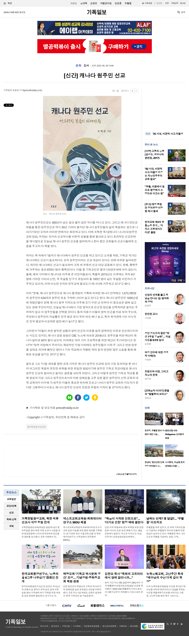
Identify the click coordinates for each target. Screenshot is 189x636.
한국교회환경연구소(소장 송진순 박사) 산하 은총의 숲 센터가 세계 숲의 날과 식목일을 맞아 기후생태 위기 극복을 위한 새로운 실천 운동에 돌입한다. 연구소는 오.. (41, 591)
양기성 (148, 378)
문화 (78, 65)
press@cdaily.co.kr (32, 90)
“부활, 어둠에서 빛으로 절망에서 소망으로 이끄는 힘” (155, 190)
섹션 (8, 3)
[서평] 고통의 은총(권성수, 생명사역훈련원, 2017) (154, 154)
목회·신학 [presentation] (11, 519)
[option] (155, 425)
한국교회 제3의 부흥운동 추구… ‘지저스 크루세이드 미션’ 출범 (154, 227)
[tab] (11, 499)
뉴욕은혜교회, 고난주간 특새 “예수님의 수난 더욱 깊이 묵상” (164, 577)
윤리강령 (134, 626)
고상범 (148, 317)
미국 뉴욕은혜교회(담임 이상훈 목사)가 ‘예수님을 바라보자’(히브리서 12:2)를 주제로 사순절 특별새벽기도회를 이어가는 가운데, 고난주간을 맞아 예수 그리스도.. (166, 591)
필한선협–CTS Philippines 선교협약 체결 (174, 434)
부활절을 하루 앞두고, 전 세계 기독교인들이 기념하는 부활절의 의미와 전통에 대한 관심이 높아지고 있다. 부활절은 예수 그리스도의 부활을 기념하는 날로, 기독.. (165, 532)
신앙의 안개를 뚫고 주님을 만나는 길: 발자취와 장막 (157, 298)
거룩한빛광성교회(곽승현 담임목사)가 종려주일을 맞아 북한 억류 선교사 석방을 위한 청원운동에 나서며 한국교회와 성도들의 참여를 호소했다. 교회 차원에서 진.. (41, 532)
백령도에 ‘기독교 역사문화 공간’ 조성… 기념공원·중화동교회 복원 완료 (82, 577)
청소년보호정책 (109, 626)
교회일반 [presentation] (11, 499)
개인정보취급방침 (91, 626)
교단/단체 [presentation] (11, 505)
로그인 (182, 3)
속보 (148, 133)
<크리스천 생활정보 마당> (126, 474)
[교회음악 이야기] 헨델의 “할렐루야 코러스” (157, 392)
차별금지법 (106, 3)
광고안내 (55, 626)
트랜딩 (73, 3)
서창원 (148, 359)
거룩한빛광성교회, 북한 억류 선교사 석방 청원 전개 (40, 520)
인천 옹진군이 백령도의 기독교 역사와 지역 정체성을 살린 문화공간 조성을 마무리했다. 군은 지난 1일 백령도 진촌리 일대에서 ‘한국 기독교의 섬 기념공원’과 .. (82, 591)
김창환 (148, 343)
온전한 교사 (151, 314)
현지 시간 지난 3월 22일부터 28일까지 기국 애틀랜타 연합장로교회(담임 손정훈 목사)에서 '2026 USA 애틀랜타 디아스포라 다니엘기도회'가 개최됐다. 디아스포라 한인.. (124, 589)
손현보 (93, 3)
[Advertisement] (165, 108)
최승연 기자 (17, 90)
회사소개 (44, 626)
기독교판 (148, 3)
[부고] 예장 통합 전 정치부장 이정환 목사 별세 (154, 208)
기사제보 (77, 626)
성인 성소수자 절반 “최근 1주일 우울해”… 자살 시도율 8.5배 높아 (157, 336)
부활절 (128, 3)
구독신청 (174, 3)
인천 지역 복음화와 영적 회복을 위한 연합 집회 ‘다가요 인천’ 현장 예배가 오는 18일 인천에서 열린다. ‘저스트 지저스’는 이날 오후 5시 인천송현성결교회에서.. (124, 532)
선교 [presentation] (11, 512)
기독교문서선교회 (37, 426)
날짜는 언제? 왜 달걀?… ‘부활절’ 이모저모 (165, 520)
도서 (86, 65)
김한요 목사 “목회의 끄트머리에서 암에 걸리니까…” (124, 576)
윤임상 (148, 397)
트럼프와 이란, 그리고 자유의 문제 (156, 373)
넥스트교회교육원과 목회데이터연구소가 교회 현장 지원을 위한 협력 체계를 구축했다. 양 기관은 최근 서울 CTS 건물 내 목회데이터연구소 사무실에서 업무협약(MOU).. (82, 533)
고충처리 (123, 626)
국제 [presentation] (11, 526)
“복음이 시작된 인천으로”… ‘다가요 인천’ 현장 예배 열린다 (124, 520)
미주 (167, 3)
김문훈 (118, 3)
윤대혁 (83, 3)
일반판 (159, 3)
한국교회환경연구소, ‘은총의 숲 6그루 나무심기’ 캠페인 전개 (40, 577)
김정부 (148, 305)
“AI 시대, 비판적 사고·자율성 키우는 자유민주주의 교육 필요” (154, 174)
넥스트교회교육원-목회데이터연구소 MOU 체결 (82, 520)
